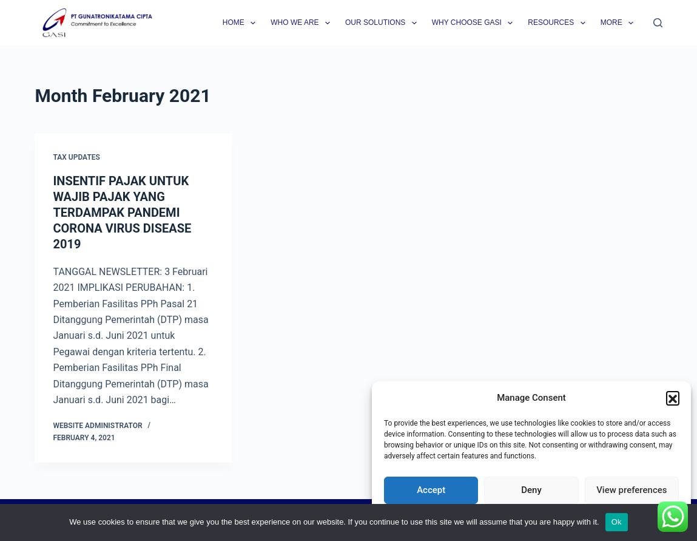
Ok (616, 521)
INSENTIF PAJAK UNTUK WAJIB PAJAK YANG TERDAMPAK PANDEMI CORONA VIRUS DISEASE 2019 (122, 212)
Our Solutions (383, 23)
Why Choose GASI (475, 23)
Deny (531, 490)
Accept (431, 490)
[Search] (657, 22)
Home (241, 23)
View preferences (631, 490)
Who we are (303, 23)
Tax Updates (76, 157)
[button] (673, 398)
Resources (559, 23)
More (619, 23)
